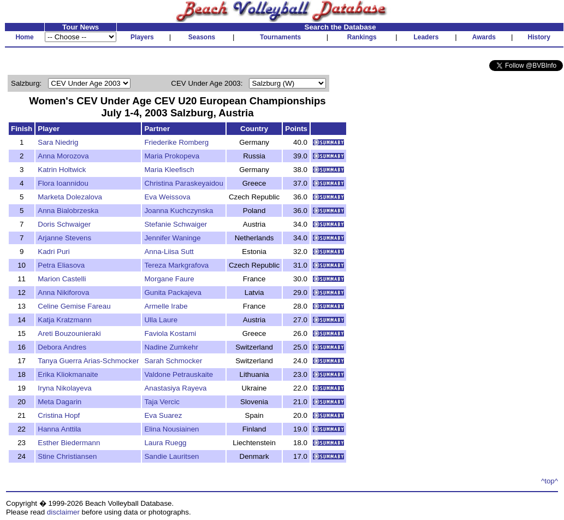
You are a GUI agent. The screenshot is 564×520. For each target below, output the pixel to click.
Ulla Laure (160, 320)
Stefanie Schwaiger (175, 224)
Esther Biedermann (69, 443)
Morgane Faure (169, 279)
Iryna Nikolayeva (65, 388)
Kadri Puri (54, 251)
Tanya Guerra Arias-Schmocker (88, 361)
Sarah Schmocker (173, 361)
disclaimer (63, 512)
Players (142, 37)
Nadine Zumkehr (171, 347)
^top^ (549, 481)
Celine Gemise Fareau (74, 306)
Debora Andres (62, 347)
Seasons (201, 37)
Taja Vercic (161, 402)
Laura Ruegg (165, 443)
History (539, 37)
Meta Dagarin (59, 402)
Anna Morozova (63, 156)
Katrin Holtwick (62, 170)
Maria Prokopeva (171, 156)
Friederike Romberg (176, 142)
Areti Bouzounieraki (69, 333)
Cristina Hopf (59, 415)
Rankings (362, 37)
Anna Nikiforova (63, 292)
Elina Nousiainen (171, 429)
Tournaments (280, 37)
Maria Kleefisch (169, 170)
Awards (484, 37)
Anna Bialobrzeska (68, 210)
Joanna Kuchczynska (178, 210)
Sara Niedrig (58, 142)
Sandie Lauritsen (171, 456)
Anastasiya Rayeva (175, 388)
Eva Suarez (163, 415)
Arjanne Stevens (64, 238)
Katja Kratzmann (65, 320)
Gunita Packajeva (172, 292)
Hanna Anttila (59, 429)
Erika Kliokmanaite (68, 374)
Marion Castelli (62, 279)
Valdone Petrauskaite (178, 374)
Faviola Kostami (170, 333)
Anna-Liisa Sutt (168, 251)
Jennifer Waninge (172, 238)
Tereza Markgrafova (176, 265)
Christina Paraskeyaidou (183, 183)
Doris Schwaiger (64, 224)
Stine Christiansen (67, 456)
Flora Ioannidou (63, 183)
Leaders (425, 37)
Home (24, 37)
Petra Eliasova (61, 265)
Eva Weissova (167, 197)
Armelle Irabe (165, 306)
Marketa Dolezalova (70, 197)
